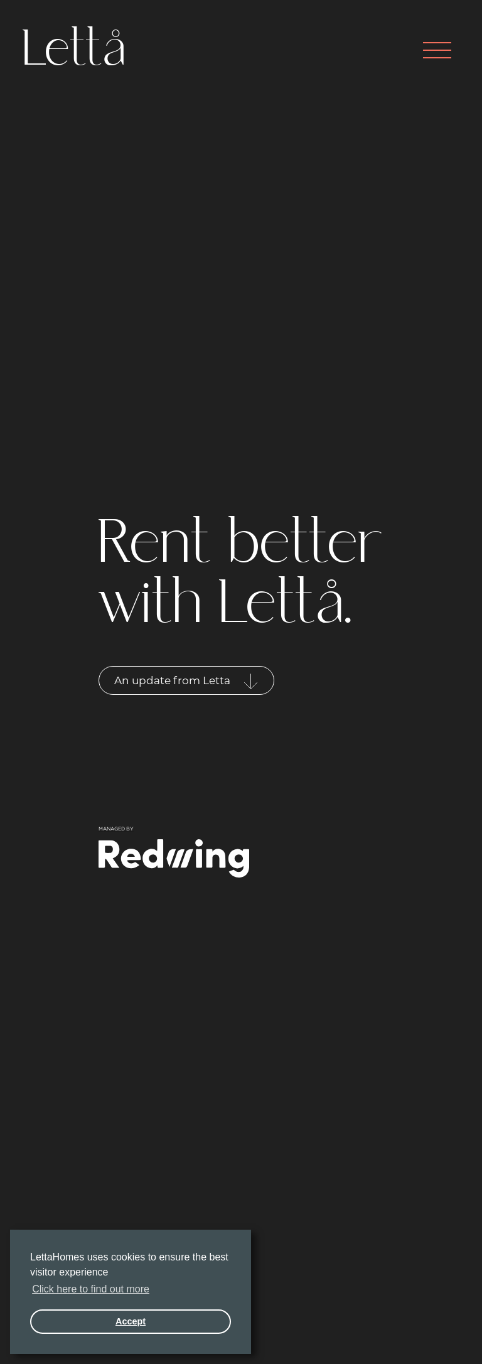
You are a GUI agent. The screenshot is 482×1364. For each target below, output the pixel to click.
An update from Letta (186, 681)
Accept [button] (130, 1321)
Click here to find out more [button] (90, 1289)
